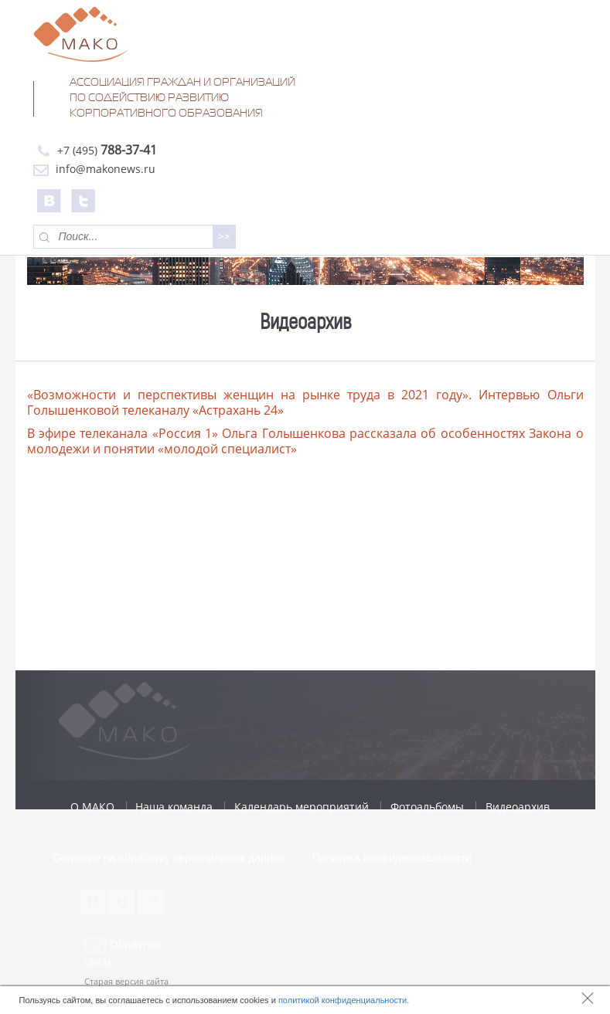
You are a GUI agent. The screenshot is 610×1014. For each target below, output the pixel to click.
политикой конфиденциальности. (343, 1000)
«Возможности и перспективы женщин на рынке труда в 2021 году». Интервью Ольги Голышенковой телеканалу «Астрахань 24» (305, 402)
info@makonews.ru (94, 168)
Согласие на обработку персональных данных (169, 858)
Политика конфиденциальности (392, 858)
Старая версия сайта (126, 981)
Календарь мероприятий (301, 806)
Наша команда (174, 806)
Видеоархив (518, 806)
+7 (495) (95, 150)
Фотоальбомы (427, 806)
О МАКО (92, 806)
